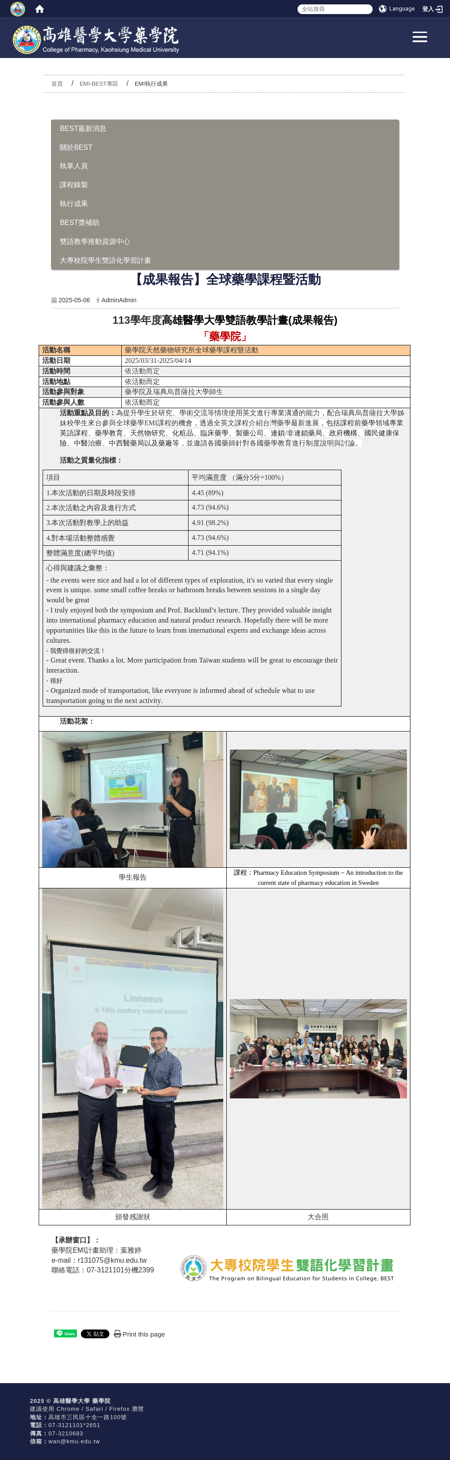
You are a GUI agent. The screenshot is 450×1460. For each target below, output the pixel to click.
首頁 (57, 83)
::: (43, 9)
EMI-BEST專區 (99, 83)
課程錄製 (74, 184)
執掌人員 (74, 166)
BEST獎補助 (79, 222)
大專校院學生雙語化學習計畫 (105, 260)
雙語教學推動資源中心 (95, 241)
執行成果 (74, 203)
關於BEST (76, 147)
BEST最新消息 (83, 128)
